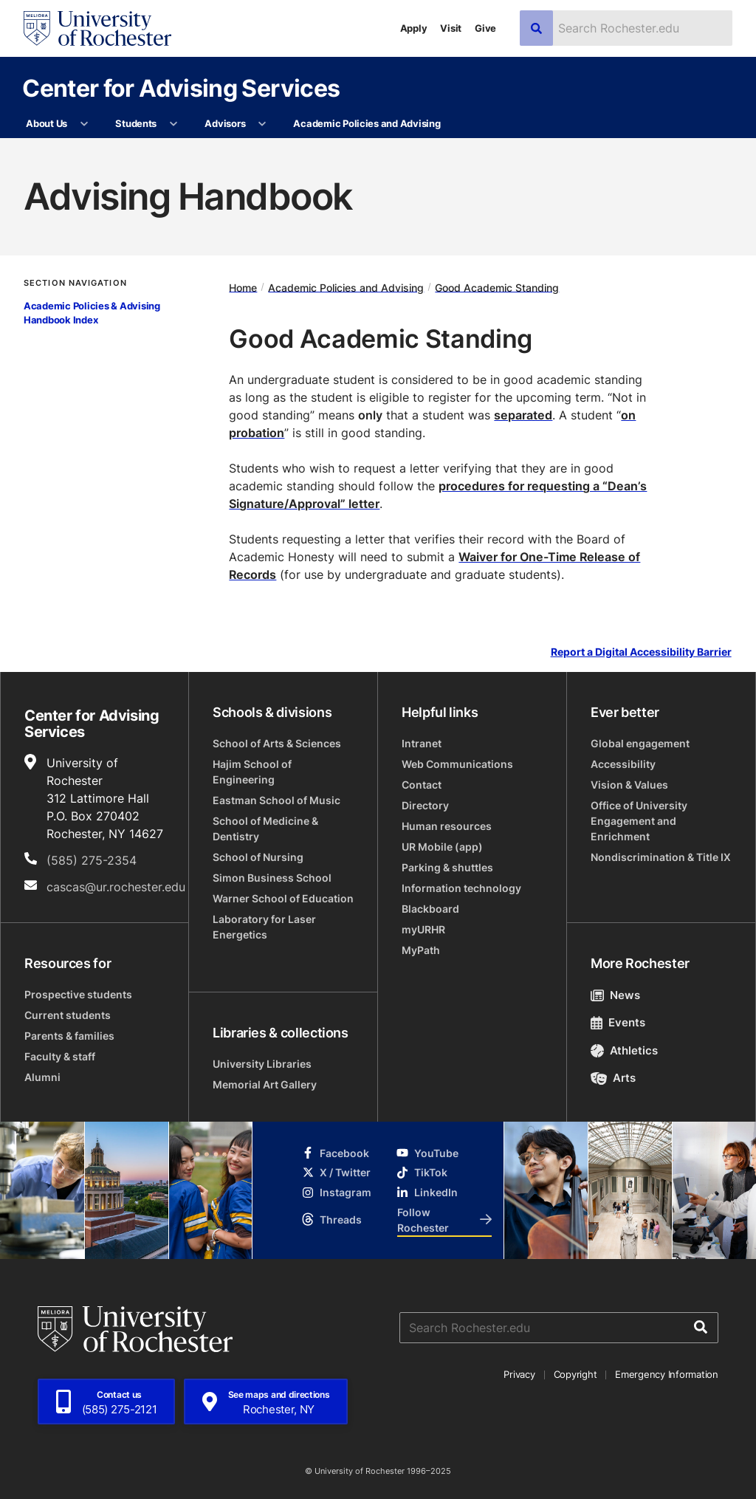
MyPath (421, 950)
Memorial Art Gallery (265, 1084)
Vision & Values (629, 785)
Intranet (421, 743)
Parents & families (69, 1036)
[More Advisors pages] (262, 124)
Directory (425, 805)
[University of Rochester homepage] (97, 28)
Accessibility (623, 764)
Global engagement (640, 743)
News (615, 995)
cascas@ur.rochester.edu (116, 887)
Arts (613, 1077)
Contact (421, 785)
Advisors (225, 123)
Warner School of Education (283, 898)
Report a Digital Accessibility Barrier (641, 651)
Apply (413, 28)
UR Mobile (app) (442, 847)
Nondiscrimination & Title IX (661, 857)
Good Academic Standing (497, 287)
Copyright (575, 1374)
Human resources (447, 826)
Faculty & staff (59, 1056)
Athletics (624, 1050)
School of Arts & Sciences (277, 743)
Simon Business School (272, 878)
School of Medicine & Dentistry (265, 828)
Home (243, 287)
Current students (67, 1015)
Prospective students (78, 994)
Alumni (42, 1077)
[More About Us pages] (84, 124)
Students (136, 123)
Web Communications (457, 764)
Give (485, 28)
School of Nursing (258, 857)
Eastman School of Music (276, 800)
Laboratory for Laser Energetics (264, 926)
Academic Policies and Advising (366, 123)
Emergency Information (666, 1374)
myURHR (423, 929)
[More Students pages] (173, 124)
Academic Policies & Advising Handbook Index (92, 313)
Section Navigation (75, 283)
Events (618, 1022)
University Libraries (262, 1064)
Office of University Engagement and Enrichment (639, 820)
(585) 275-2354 (92, 860)
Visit (450, 28)
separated (523, 415)
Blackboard (430, 909)
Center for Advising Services (181, 87)
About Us (46, 123)
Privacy (519, 1374)
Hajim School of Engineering (252, 771)
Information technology (461, 888)
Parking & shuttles (447, 867)
